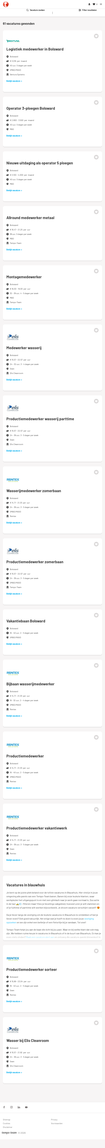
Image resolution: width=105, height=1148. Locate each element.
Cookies (6, 1123)
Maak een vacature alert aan (40, 937)
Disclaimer (7, 1127)
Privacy (54, 1119)
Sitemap (6, 1119)
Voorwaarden (57, 1123)
